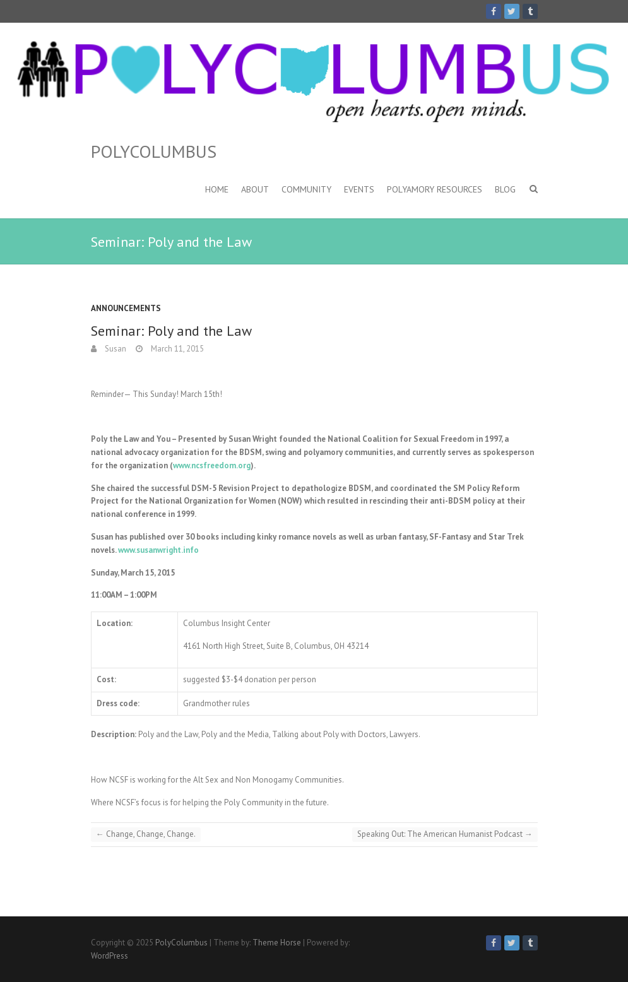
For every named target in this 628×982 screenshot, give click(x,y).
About (255, 189)
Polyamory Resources (434, 189)
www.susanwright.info (158, 550)
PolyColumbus (153, 151)
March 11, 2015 (176, 348)
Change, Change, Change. (146, 834)
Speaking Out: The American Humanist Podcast (445, 834)
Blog (505, 189)
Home (216, 189)
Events (359, 189)
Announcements (126, 308)
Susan (114, 348)
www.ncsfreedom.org (212, 465)
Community (306, 189)
